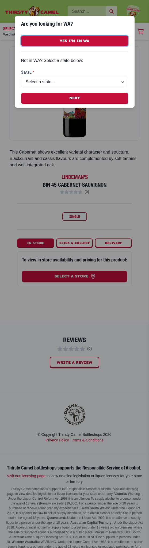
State (27, 72)
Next (74, 98)
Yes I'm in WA (74, 40)
